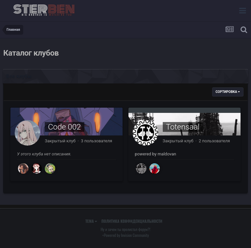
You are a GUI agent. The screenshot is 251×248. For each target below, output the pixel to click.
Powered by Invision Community (126, 235)
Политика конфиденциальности (131, 221)
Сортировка (228, 92)
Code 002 (64, 127)
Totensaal (183, 127)
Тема (91, 221)
